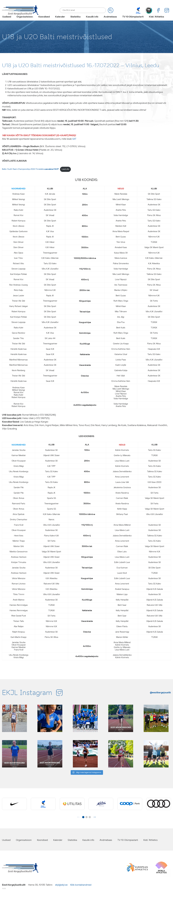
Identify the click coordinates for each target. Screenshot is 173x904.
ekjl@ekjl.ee (61, 891)
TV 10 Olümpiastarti (132, 21)
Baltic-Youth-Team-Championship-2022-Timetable (30, 176)
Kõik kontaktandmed (80, 891)
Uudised (6, 21)
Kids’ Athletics (156, 21)
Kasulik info (92, 21)
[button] (83, 824)
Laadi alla (65, 176)
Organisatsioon (24, 21)
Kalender (60, 21)
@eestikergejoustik (160, 699)
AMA (4, 895)
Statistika (75, 21)
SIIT (74, 146)
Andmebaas (110, 21)
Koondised (43, 21)
